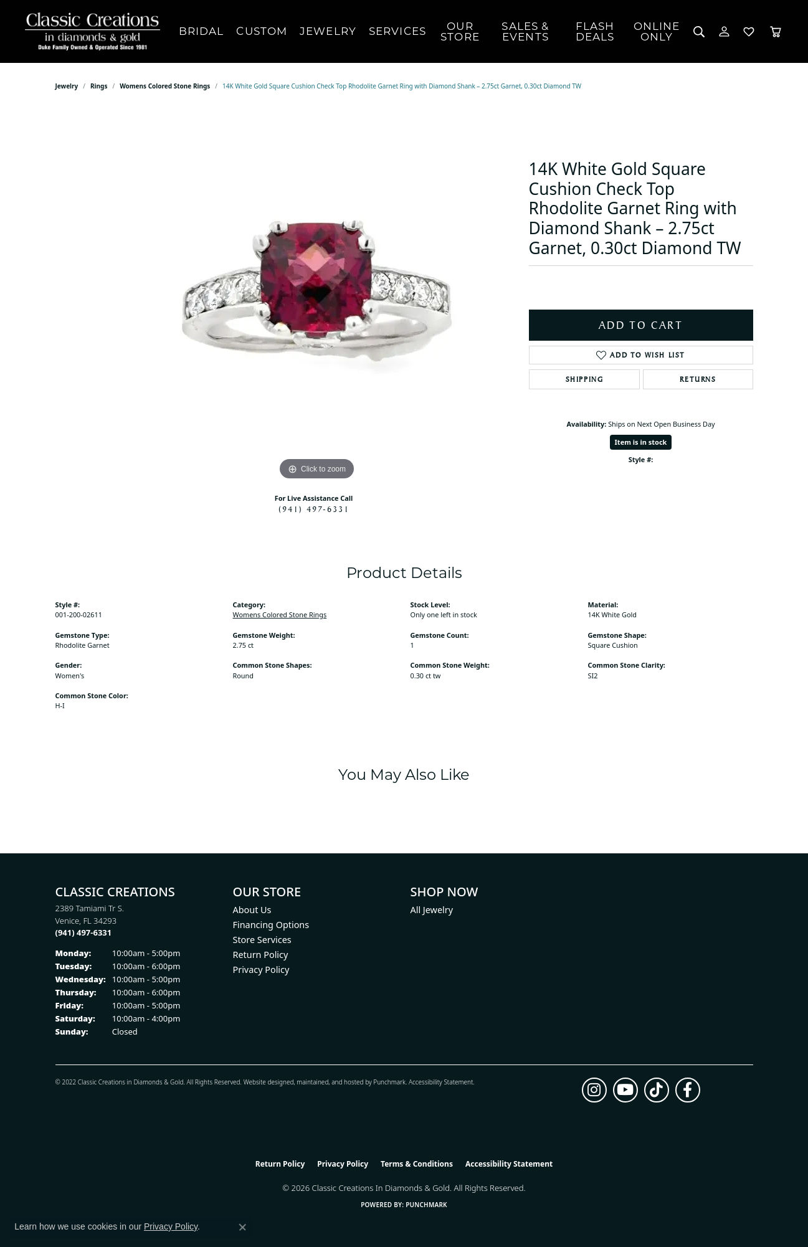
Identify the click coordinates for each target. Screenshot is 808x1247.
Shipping (585, 379)
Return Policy (260, 954)
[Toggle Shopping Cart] (775, 31)
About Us (252, 910)
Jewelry (328, 31)
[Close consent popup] (242, 1227)
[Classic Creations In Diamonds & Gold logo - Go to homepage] (89, 31)
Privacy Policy (261, 969)
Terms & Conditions (417, 1164)
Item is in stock (641, 442)
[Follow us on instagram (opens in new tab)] (594, 1090)
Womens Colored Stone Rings (165, 86)
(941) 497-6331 (313, 508)
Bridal (201, 31)
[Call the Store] (83, 932)
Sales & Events (525, 31)
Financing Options (271, 925)
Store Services (262, 940)
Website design (265, 1082)
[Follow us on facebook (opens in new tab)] (687, 1090)
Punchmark (389, 1082)
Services (397, 31)
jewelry (66, 86)
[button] (699, 31)
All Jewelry (432, 910)
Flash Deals (595, 31)
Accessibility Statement (441, 1082)
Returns (698, 379)
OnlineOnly (657, 31)
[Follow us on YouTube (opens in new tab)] (625, 1090)
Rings (98, 86)
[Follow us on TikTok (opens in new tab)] (656, 1090)
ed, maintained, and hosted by (330, 1082)
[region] (317, 296)
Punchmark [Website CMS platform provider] (426, 1204)
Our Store (460, 31)
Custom (261, 31)
